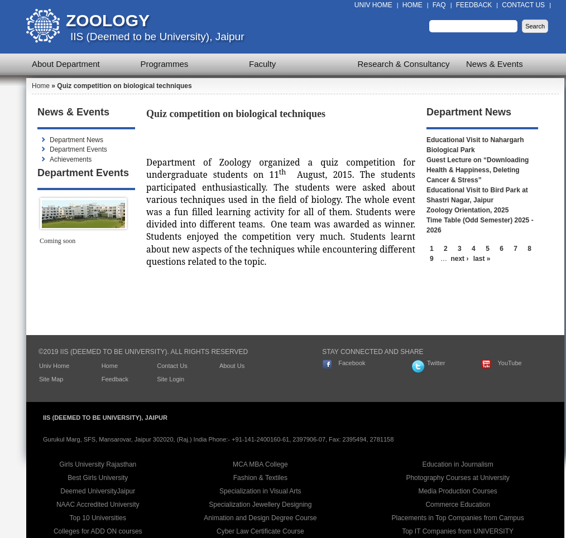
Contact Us (523, 5)
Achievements (71, 159)
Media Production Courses (457, 491)
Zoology (108, 20)
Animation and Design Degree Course (260, 518)
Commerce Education (457, 504)
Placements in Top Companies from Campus (458, 518)
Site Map (51, 379)
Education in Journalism (457, 464)
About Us (231, 365)
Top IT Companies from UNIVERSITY (458, 531)
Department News (76, 140)
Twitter (436, 363)
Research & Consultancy (404, 64)
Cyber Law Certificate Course (260, 531)
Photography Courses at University (457, 478)
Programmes (165, 64)
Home (412, 5)
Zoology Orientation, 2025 (467, 210)
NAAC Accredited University (98, 504)
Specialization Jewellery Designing (260, 504)
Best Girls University (98, 478)
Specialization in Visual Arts (260, 491)
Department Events (78, 149)
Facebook (351, 363)
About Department (66, 64)
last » (482, 259)
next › (459, 259)
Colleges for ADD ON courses (98, 531)
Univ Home (373, 5)
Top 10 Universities (98, 518)
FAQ (439, 5)
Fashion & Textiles (260, 478)
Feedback (474, 5)
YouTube (509, 363)
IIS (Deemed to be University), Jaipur (157, 36)
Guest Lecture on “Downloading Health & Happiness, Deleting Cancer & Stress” (477, 170)
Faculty (262, 64)
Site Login (170, 379)
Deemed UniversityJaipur (97, 491)
